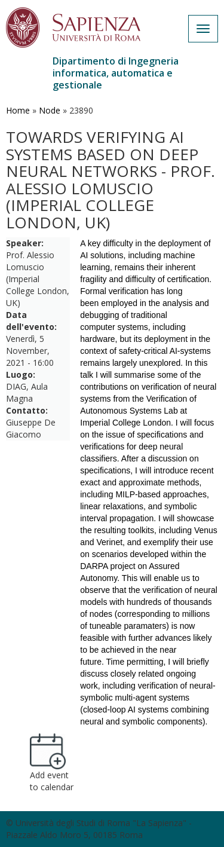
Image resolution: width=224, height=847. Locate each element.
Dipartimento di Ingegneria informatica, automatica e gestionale (116, 72)
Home (18, 110)
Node (49, 110)
